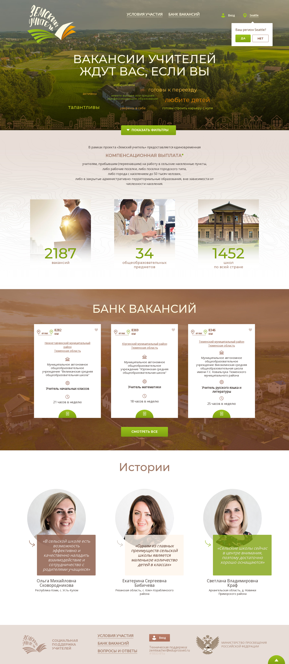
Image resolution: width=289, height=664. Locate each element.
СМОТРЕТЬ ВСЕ (144, 432)
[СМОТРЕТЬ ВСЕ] (144, 432)
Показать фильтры (148, 130)
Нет (260, 38)
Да (243, 38)
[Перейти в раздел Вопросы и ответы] (117, 651)
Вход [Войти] (231, 15)
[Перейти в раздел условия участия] (144, 14)
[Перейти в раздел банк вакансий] (184, 14)
